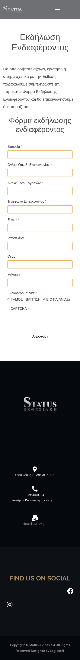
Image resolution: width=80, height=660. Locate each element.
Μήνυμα (13, 275)
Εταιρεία (14, 146)
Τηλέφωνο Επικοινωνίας (26, 201)
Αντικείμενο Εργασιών (25, 183)
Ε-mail (13, 220)
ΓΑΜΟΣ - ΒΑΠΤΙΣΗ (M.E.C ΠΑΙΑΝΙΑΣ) (40, 299)
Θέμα (11, 256)
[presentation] (39, 321)
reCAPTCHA (18, 308)
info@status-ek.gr (33, 523)
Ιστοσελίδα (15, 238)
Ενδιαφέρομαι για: (22, 293)
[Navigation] (57, 9)
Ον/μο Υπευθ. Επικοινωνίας (29, 165)
